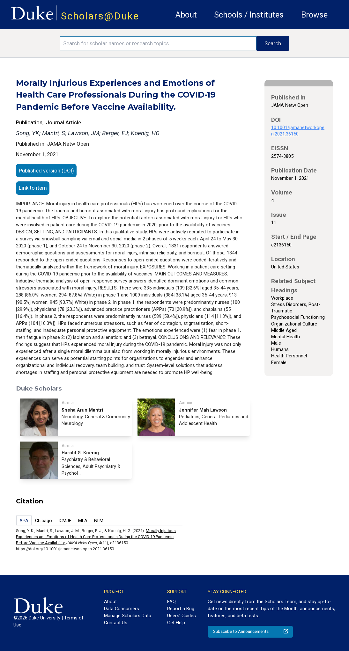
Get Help (176, 622)
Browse (314, 14)
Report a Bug (180, 608)
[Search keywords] (158, 43)
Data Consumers (121, 608)
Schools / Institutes (249, 14)
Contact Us (115, 622)
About (186, 14)
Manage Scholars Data (127, 615)
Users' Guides (181, 615)
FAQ (171, 601)
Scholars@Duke (100, 16)
